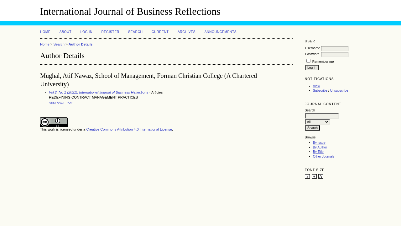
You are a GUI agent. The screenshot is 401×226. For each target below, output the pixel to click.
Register (110, 32)
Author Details (80, 44)
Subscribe (320, 90)
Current (160, 32)
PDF (70, 102)
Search (135, 32)
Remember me (323, 61)
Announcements (221, 32)
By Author (320, 147)
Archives (186, 32)
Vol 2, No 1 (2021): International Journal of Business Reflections (98, 92)
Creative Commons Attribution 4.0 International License (129, 129)
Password (312, 54)
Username (312, 48)
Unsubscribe (339, 90)
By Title (318, 151)
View (316, 86)
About (65, 32)
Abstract (57, 102)
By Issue (319, 142)
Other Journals (323, 156)
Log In (86, 32)
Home (45, 32)
